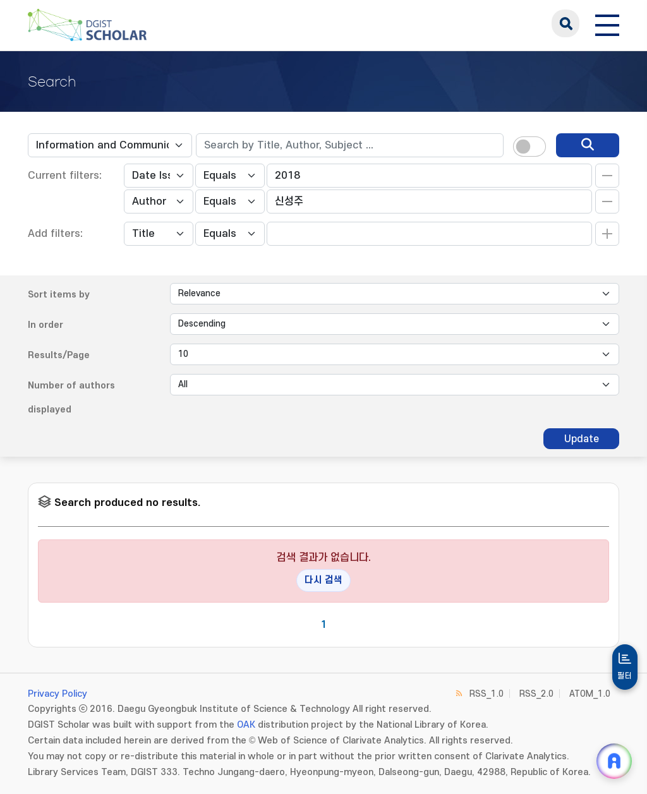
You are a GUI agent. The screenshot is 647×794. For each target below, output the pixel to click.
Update (581, 439)
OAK (246, 724)
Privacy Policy (57, 694)
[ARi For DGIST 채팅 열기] (614, 761)
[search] (587, 145)
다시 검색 (323, 580)
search (565, 23)
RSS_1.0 (486, 694)
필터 (624, 675)
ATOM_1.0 (589, 694)
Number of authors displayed (71, 397)
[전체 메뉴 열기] (607, 23)
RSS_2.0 (536, 694)
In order (45, 325)
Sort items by (59, 294)
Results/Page (59, 355)
